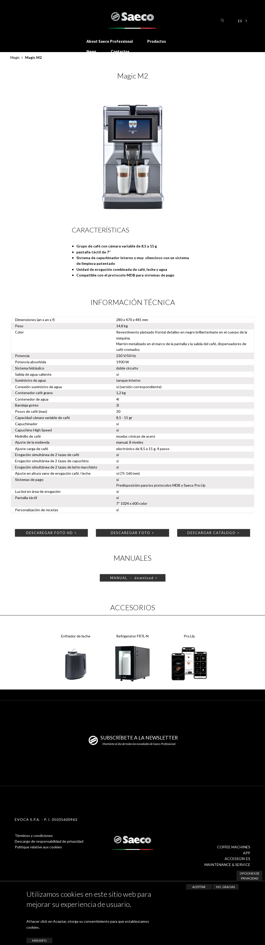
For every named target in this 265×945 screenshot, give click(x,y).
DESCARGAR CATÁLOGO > (213, 533)
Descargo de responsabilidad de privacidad (49, 841)
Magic (15, 57)
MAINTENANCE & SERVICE (227, 864)
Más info (39, 940)
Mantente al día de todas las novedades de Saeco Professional (138, 743)
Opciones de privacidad (250, 875)
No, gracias (225, 887)
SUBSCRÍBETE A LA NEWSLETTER (139, 738)
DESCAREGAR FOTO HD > (51, 533)
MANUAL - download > (133, 578)
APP (246, 853)
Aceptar (198, 887)
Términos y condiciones (34, 835)
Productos (156, 41)
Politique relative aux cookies (38, 847)
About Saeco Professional (109, 41)
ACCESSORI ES (237, 858)
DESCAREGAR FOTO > (132, 533)
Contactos (120, 51)
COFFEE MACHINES (233, 847)
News (91, 51)
